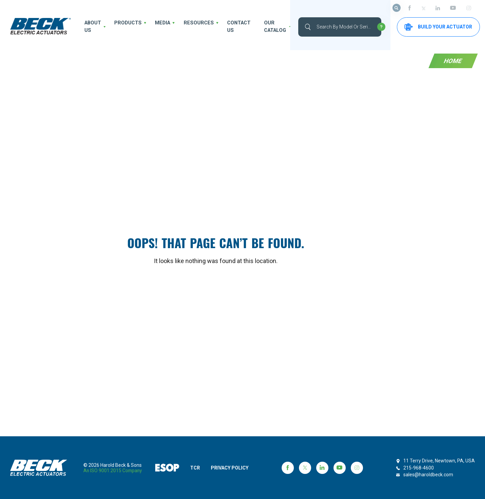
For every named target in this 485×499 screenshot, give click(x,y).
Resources (193, 23)
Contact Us (230, 26)
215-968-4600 (418, 468)
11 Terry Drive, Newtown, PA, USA (439, 460)
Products (127, 23)
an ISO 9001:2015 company (113, 470)
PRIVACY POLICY (233, 468)
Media (160, 23)
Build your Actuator (433, 27)
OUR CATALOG (266, 26)
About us (91, 26)
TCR (197, 468)
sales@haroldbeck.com (428, 474)
